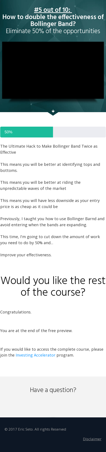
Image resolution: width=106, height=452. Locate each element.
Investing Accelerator (35, 355)
